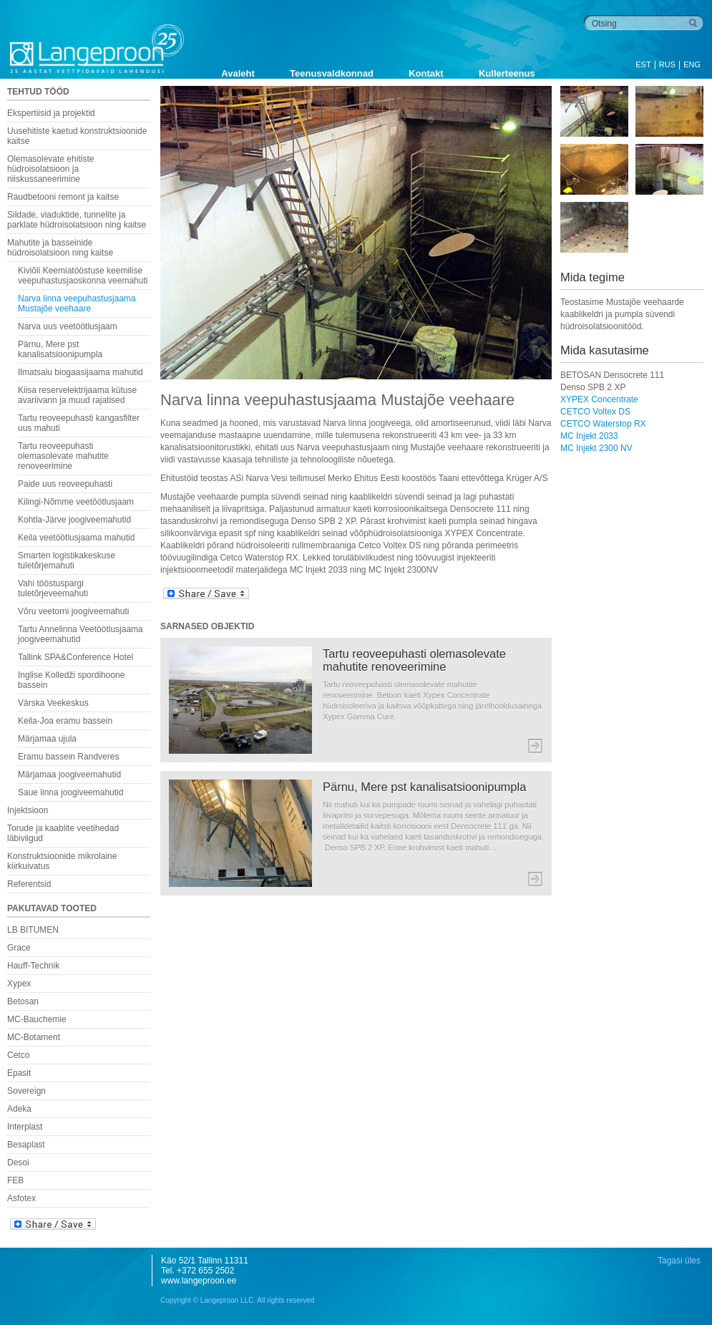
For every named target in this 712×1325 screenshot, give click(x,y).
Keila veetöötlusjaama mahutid (76, 538)
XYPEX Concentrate (599, 399)
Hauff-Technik (33, 966)
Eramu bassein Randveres (68, 757)
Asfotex (21, 1198)
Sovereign (26, 1091)
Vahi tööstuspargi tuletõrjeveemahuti (53, 588)
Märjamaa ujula (47, 739)
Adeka (19, 1109)
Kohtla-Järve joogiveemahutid (74, 520)
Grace (19, 948)
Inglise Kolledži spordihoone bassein (71, 680)
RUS (667, 64)
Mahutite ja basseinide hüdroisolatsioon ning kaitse (60, 248)
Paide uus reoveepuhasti (65, 484)
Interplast (24, 1127)
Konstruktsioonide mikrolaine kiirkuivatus (62, 861)
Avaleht (237, 73)
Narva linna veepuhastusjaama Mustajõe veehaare (77, 303)
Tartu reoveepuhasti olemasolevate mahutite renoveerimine (63, 456)
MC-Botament (33, 1037)
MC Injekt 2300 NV (596, 448)
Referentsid (29, 884)
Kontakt (426, 73)
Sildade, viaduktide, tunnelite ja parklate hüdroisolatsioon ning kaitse (76, 220)
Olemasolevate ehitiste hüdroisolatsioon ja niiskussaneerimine (50, 169)
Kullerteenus (507, 73)
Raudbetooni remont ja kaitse (63, 197)
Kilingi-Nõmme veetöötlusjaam (76, 502)
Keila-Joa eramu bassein (65, 721)
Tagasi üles (679, 1261)
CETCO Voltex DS (595, 412)
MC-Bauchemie (37, 1019)
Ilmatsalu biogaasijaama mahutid (80, 372)
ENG (692, 64)
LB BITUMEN (33, 930)
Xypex (19, 984)
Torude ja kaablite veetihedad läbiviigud (63, 833)
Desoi (18, 1162)
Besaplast (26, 1145)
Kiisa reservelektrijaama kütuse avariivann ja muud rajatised (77, 395)
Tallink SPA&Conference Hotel (75, 657)
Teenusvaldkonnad (332, 73)
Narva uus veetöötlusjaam (67, 326)
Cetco (18, 1055)
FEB (15, 1180)
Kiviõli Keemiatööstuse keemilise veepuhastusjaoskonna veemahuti (82, 276)
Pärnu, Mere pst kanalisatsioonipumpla (60, 349)
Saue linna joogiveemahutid (70, 792)
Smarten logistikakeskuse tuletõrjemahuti (66, 560)
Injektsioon (27, 810)
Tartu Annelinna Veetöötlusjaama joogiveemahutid (80, 634)
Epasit (19, 1073)
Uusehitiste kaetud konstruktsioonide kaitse (77, 136)
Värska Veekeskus (53, 703)
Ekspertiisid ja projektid (51, 113)
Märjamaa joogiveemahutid (69, 775)
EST (642, 64)
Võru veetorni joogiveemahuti (73, 611)
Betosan (23, 1001)
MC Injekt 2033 (589, 436)
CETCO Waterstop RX (603, 424)
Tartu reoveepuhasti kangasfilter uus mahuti (79, 423)
